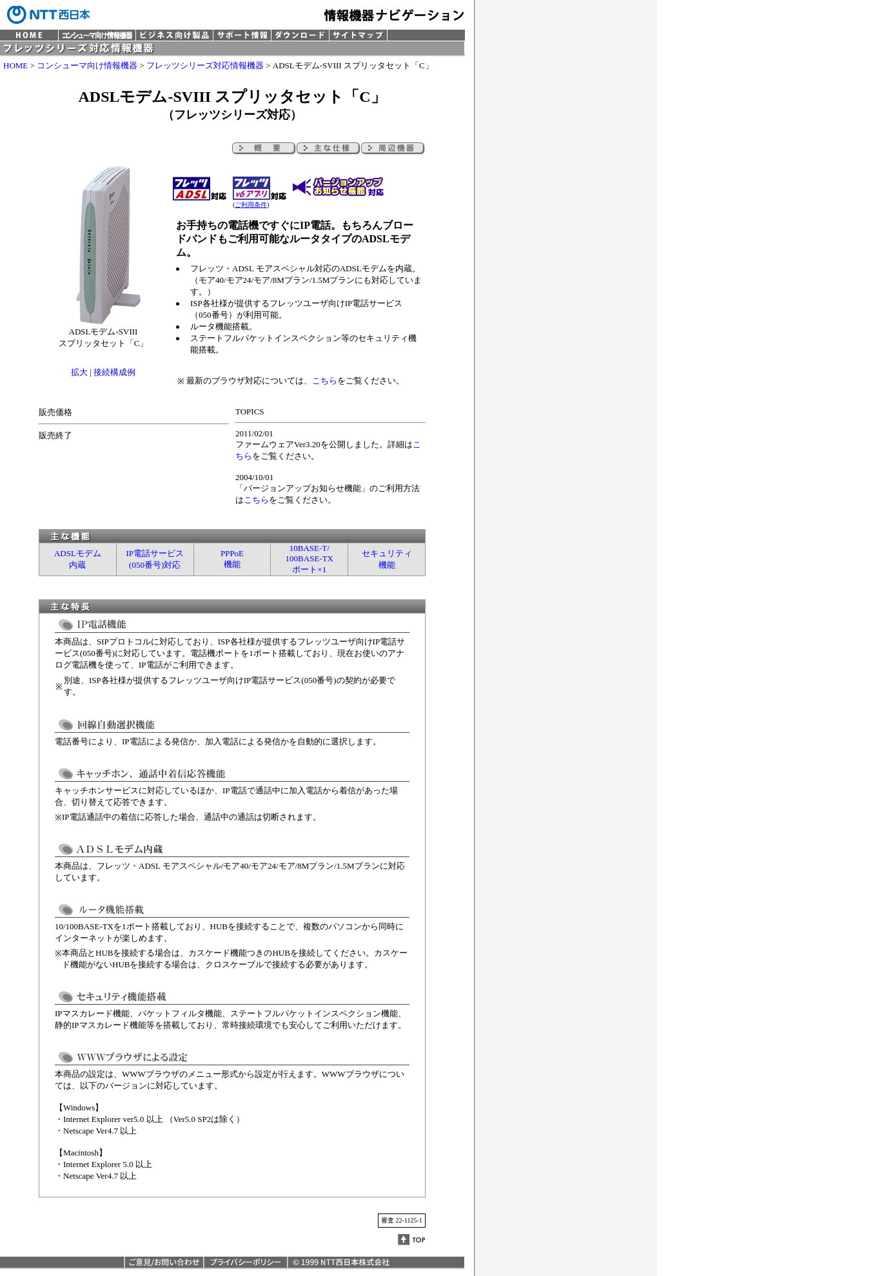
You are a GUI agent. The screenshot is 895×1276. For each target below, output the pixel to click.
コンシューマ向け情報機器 (87, 65)
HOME (15, 65)
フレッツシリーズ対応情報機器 (205, 65)
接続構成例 (114, 372)
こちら (324, 380)
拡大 (79, 372)
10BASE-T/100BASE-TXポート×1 (309, 558)
